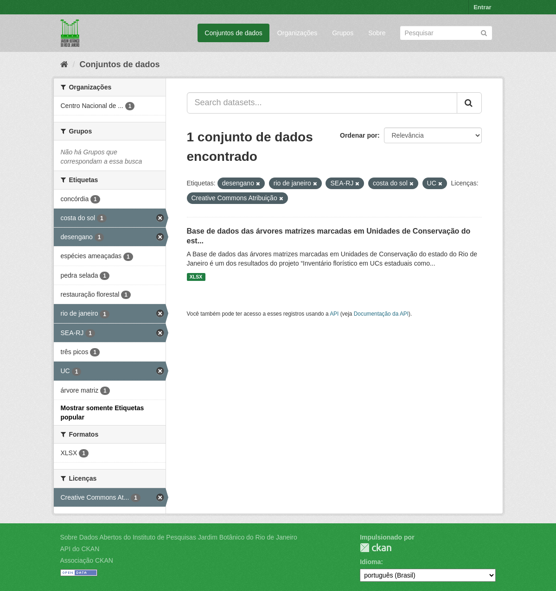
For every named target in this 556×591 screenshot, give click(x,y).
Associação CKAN (86, 560)
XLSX (196, 277)
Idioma (370, 562)
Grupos (342, 33)
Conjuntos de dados (233, 33)
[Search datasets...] (322, 103)
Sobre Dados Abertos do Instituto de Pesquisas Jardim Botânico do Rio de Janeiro (178, 537)
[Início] (64, 64)
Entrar (482, 7)
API (334, 314)
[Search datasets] (446, 32)
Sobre (376, 33)
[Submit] (484, 32)
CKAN (375, 548)
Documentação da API (381, 314)
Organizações (297, 33)
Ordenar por (358, 135)
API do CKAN (80, 549)
